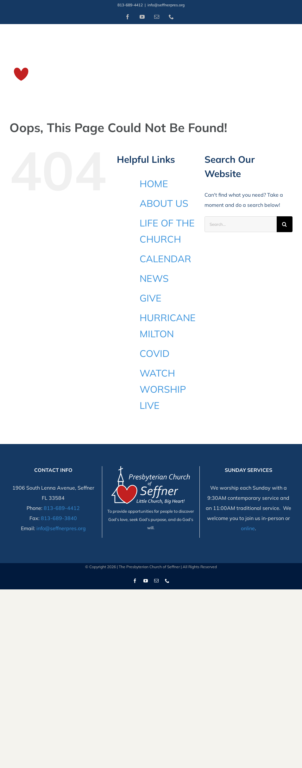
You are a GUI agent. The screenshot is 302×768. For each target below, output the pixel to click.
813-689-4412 (62, 508)
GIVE (150, 298)
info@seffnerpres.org (166, 5)
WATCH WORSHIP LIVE (163, 389)
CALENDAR (165, 259)
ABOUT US (164, 203)
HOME (154, 184)
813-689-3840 (59, 518)
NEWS (154, 278)
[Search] (285, 224)
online (248, 528)
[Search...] (240, 224)
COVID (154, 353)
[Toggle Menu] (288, 62)
